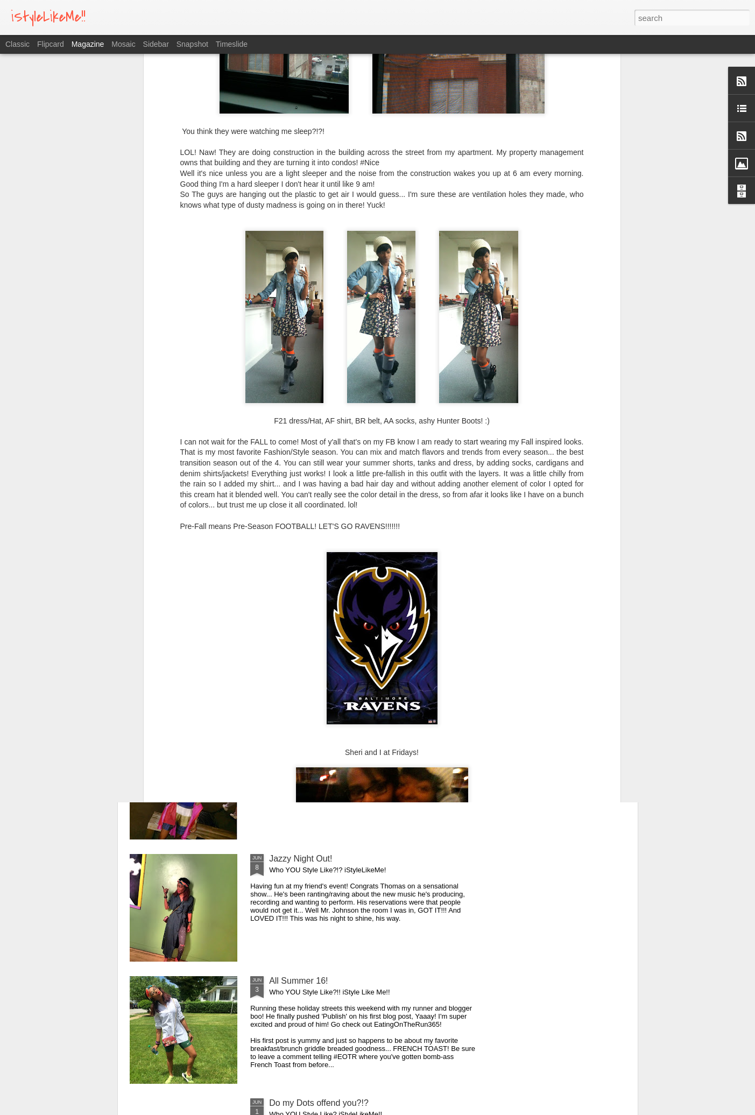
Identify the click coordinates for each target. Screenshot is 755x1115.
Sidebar (156, 44)
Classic (17, 44)
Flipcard (50, 44)
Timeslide (232, 44)
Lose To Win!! (295, 736)
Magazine (88, 44)
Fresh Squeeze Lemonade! (321, 614)
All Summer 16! (298, 980)
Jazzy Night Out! (300, 858)
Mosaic (123, 44)
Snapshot (192, 44)
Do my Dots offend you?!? (319, 1102)
